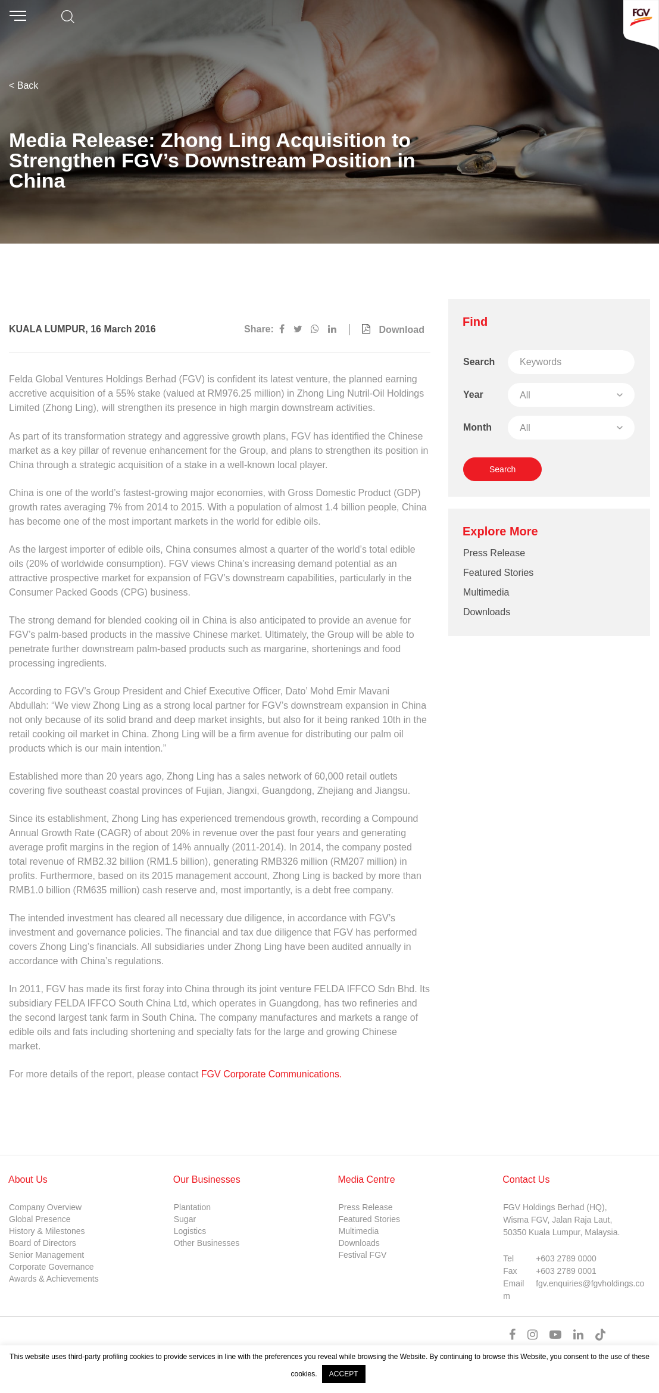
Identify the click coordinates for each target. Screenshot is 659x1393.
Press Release (494, 553)
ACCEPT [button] (343, 1374)
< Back (23, 85)
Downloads (486, 612)
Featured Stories (498, 573)
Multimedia (486, 592)
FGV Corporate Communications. (271, 1074)
